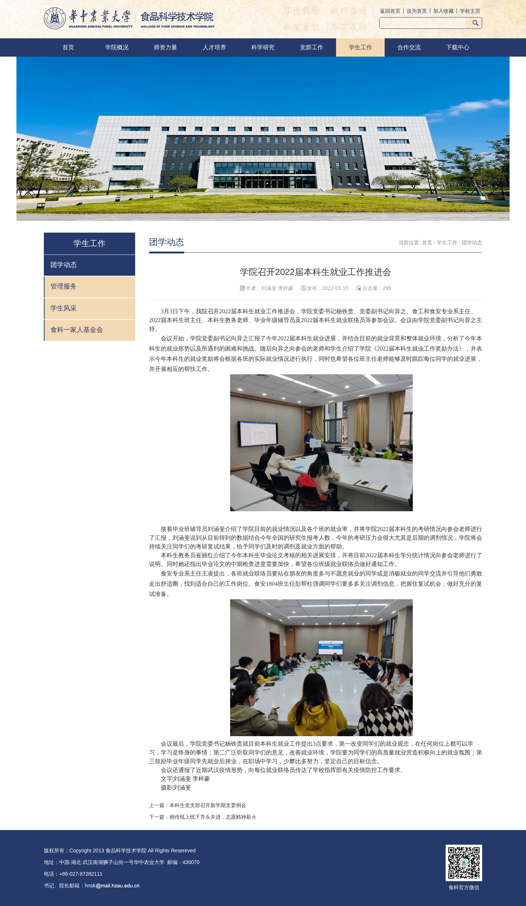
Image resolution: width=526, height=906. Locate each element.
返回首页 (390, 11)
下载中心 (457, 47)
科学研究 (263, 47)
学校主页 (470, 11)
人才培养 (214, 47)
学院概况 (117, 47)
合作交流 (409, 47)
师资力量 (165, 47)
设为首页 (417, 11)
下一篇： (202, 817)
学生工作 (360, 47)
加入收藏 (443, 11)
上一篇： (197, 805)
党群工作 (311, 47)
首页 (68, 47)
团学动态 (472, 242)
